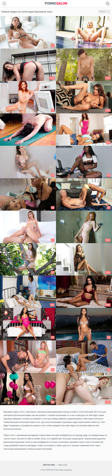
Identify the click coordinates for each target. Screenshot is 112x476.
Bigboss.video (62, 465)
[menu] (4, 3)
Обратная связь (49, 465)
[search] (108, 3)
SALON (56, 3)
